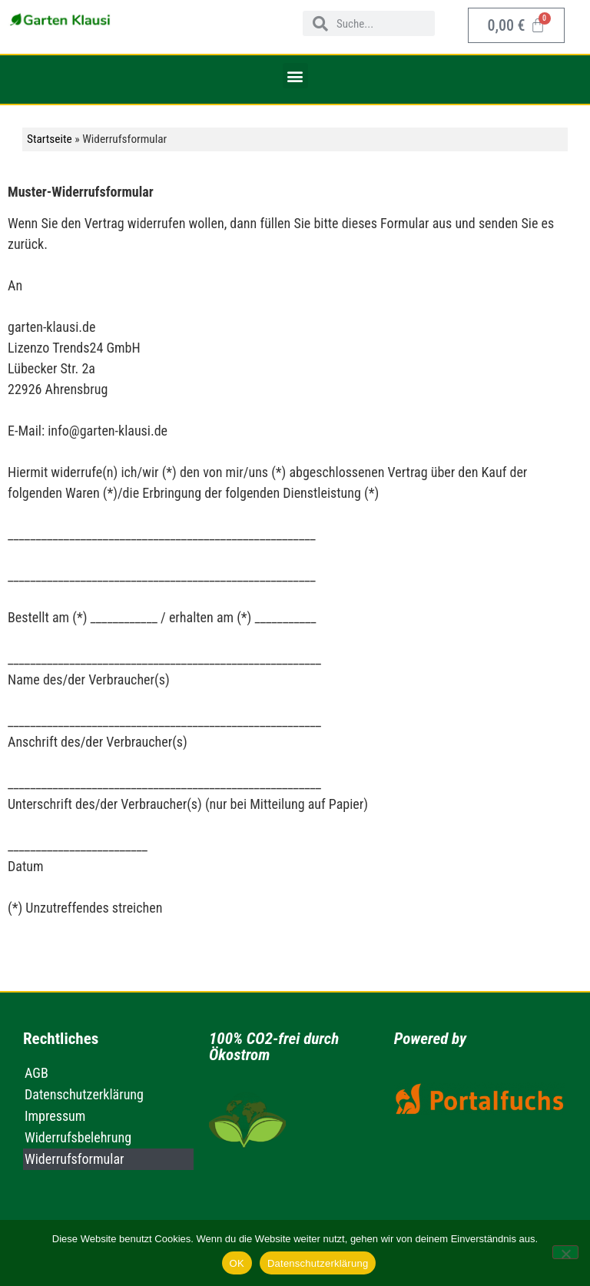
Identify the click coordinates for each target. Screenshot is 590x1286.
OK (237, 1263)
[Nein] (565, 1252)
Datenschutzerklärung (84, 1094)
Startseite (49, 139)
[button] (295, 75)
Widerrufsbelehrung (78, 1137)
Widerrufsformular (74, 1159)
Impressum (55, 1116)
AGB (36, 1073)
